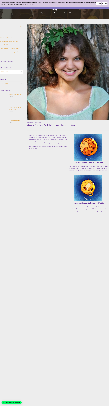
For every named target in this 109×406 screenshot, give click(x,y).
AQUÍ (34, 4)
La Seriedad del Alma (5, 44)
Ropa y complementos (36, 122)
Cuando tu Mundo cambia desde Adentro (10, 48)
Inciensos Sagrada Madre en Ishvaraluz (9, 41)
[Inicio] (37, 13)
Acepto (99, 3)
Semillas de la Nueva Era (6, 37)
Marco (30, 128)
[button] (12, 402)
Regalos (29, 122)
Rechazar (104, 3)
